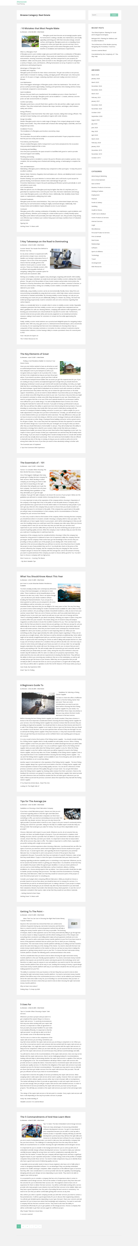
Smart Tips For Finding (27, 670)
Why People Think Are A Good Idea (31, 1211)
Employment (96, 195)
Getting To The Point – (32, 911)
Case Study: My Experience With (30, 667)
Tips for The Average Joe (33, 801)
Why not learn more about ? (29, 986)
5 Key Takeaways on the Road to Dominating (44, 241)
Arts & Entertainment (98, 180)
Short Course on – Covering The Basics (32, 558)
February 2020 (96, 143)
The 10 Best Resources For (29, 339)
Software (94, 248)
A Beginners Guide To (31, 685)
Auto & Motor (96, 184)
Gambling (94, 206)
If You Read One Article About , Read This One (35, 783)
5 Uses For (25, 1004)
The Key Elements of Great (34, 353)
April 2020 (95, 135)
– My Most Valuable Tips (28, 561)
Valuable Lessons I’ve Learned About (32, 1102)
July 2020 (94, 124)
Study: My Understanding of (29, 1098)
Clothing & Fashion (97, 191)
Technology (95, 255)
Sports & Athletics (97, 251)
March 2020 (95, 139)
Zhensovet (22, 2)
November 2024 (97, 90)
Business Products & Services (101, 187)
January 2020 (96, 146)
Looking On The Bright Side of (29, 786)
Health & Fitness (97, 210)
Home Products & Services (100, 217)
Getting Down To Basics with (29, 226)
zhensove (24, 32)
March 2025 (95, 82)
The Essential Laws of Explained (30, 444)
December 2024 (97, 86)
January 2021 (96, 101)
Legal (93, 225)
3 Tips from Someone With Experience (32, 447)
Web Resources (97, 266)
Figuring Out (24, 223)
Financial (94, 199)
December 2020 (97, 105)
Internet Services (97, 221)
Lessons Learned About (99, 50)
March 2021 (95, 94)
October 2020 (96, 112)
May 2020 (95, 131)
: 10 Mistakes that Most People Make (39, 28)
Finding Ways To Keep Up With (30, 989)
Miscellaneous (96, 229)
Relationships (96, 244)
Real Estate (41, 32)
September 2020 (97, 116)
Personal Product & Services (101, 233)
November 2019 (97, 154)
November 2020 (97, 109)
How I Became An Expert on (29, 336)
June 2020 (95, 127)
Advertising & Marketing (99, 176)
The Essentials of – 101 (32, 462)
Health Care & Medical (99, 214)
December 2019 (97, 150)
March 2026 (95, 75)
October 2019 (96, 158)
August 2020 (96, 120)
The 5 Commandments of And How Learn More (45, 1116)
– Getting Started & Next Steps (30, 893)
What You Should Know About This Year (41, 576)
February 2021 (96, 97)
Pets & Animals (96, 236)
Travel (94, 259)
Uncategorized (96, 263)
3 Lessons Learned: (26, 1214)
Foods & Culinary (97, 202)
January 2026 (96, 78)
